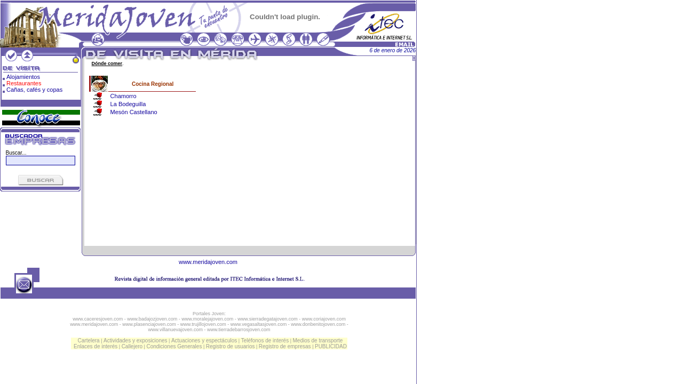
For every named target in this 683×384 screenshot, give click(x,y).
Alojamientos (23, 77)
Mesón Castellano (133, 112)
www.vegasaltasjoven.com (259, 324)
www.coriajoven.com (324, 319)
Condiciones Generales (174, 346)
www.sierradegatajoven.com (267, 319)
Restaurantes (23, 83)
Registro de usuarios (230, 346)
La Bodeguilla (128, 104)
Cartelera (89, 340)
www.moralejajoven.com (207, 319)
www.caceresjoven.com (98, 319)
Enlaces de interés (95, 346)
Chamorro (123, 96)
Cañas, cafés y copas (34, 89)
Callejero (132, 346)
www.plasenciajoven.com (149, 324)
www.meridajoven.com (208, 262)
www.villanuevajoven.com (175, 329)
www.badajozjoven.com (152, 319)
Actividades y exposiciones (136, 340)
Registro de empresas (285, 346)
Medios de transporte (317, 340)
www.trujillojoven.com (203, 324)
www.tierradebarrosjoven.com (239, 329)
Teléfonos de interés (265, 340)
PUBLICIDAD (331, 346)
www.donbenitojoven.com (318, 324)
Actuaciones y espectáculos (204, 340)
